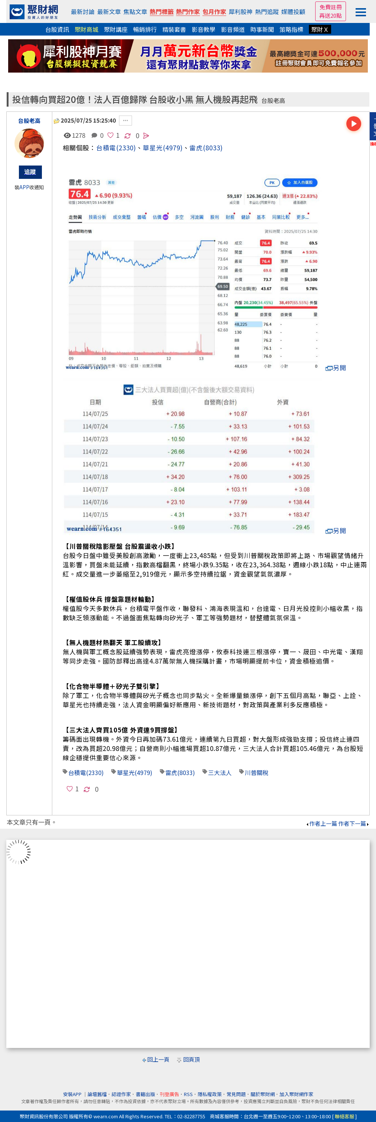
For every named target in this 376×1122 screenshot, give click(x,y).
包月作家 (214, 11)
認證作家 (121, 1094)
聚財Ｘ (320, 29)
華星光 (153, 147)
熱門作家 (188, 11)
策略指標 (291, 29)
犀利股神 (241, 11)
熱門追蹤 (267, 11)
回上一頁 (158, 1059)
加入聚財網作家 (296, 1094)
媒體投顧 (293, 11)
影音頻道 (233, 29)
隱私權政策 (210, 1094)
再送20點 (330, 15)
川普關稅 (256, 772)
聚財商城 (86, 29)
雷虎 (196, 147)
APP (24, 187)
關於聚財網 (263, 1094)
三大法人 (220, 772)
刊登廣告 (169, 1094)
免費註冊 (331, 7)
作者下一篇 (354, 823)
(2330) (126, 147)
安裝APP (73, 1094)
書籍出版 (145, 1094)
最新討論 (83, 11)
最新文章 (109, 11)
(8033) (213, 147)
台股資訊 (57, 29)
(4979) (173, 147)
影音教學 (203, 29)
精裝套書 (174, 29)
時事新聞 (262, 29)
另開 (336, 367)
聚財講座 (116, 29)
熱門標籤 (162, 11)
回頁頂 (191, 1059)
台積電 (106, 147)
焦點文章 (135, 11)
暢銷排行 (145, 29)
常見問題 (236, 1094)
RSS (188, 1094)
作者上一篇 (321, 823)
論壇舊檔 (97, 1094)
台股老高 (273, 100)
